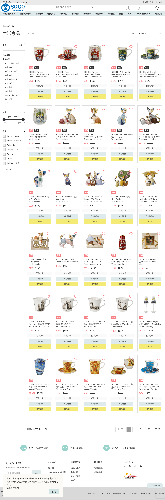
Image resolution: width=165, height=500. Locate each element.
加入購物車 (40, 91)
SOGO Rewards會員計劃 (57, 472)
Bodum (10, 154)
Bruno (9, 159)
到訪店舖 (158, 18)
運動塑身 (87, 18)
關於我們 (51, 468)
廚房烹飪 (8, 67)
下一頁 (157, 429)
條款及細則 (92, 493)
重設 (21, 45)
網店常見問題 (75, 476)
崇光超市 (39, 18)
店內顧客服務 (75, 468)
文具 (7, 103)
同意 (54, 492)
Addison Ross (13, 136)
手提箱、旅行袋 (11, 95)
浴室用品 (8, 75)
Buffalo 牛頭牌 (13, 163)
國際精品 (111, 18)
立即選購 (40, 96)
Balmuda (11, 145)
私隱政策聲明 (12, 487)
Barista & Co (12, 150)
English (159, 2)
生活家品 (63, 18)
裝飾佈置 (8, 99)
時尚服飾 (99, 18)
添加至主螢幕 (148, 2)
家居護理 (8, 87)
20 (148, 429)
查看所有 (8, 169)
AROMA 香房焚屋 (14, 140)
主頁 (4, 26)
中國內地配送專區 (143, 18)
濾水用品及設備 (11, 79)
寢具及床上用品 (11, 71)
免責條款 (133, 493)
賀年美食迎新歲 (9, 18)
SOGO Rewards (21, 2)
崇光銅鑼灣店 (98, 468)
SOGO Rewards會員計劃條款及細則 (113, 493)
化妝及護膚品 (25, 18)
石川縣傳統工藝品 (12, 63)
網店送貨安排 (75, 472)
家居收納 (8, 83)
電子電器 (75, 18)
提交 (36, 473)
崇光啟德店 (98, 472)
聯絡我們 (74, 480)
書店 (129, 18)
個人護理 (8, 91)
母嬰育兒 (51, 18)
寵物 (121, 18)
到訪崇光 (7, 2)
